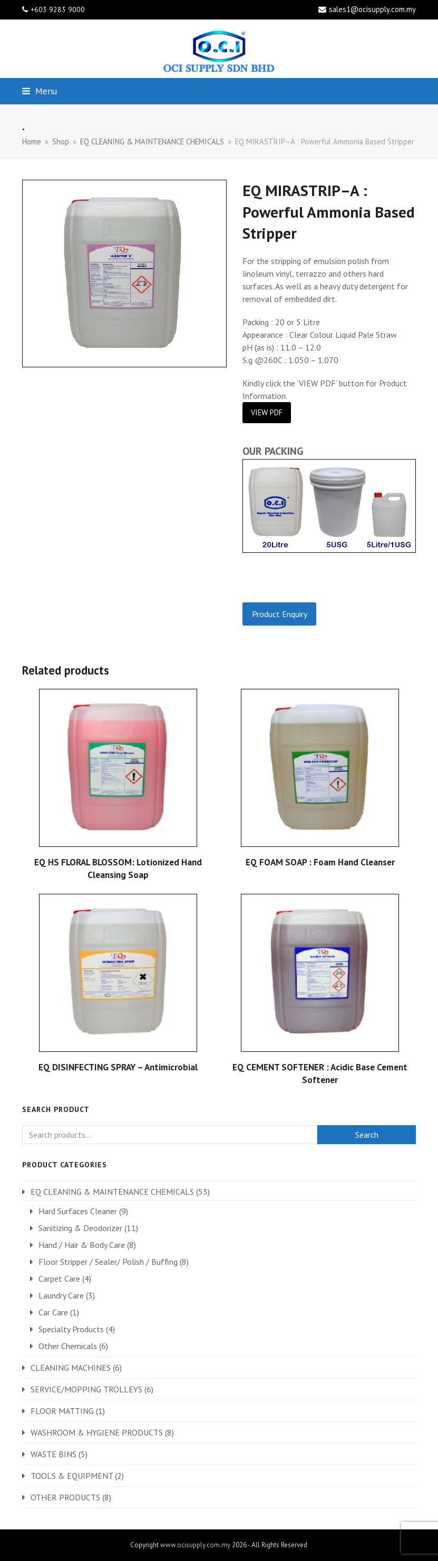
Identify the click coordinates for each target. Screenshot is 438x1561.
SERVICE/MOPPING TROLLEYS (86, 1389)
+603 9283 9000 (58, 9)
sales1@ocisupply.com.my (372, 9)
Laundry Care (61, 1295)
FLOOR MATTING (62, 1411)
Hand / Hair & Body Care (81, 1245)
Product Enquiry (279, 614)
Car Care (53, 1312)
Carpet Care (59, 1278)
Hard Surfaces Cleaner (77, 1211)
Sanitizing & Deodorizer (80, 1228)
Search (366, 1134)
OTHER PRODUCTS (65, 1497)
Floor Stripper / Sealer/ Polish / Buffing (108, 1261)
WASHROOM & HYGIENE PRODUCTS (97, 1432)
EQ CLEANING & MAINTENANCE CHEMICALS (112, 1191)
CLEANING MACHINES (71, 1367)
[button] (39, 91)
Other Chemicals (67, 1346)
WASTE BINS (53, 1454)
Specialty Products (71, 1329)
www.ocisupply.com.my (195, 1544)
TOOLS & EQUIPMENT (72, 1475)
